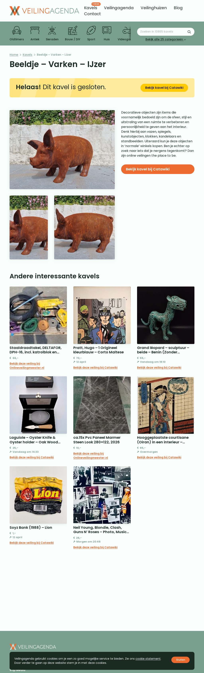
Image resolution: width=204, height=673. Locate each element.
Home (14, 55)
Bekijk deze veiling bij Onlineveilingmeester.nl (27, 366)
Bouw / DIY (72, 33)
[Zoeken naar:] (165, 32)
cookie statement (148, 659)
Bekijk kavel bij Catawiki (164, 87)
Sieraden (52, 33)
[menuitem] (90, 8)
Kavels (27, 55)
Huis (106, 33)
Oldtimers (17, 33)
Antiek (34, 33)
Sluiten (180, 660)
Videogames (127, 33)
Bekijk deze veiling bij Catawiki (95, 368)
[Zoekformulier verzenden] (189, 32)
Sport (91, 33)
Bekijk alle (165, 39)
